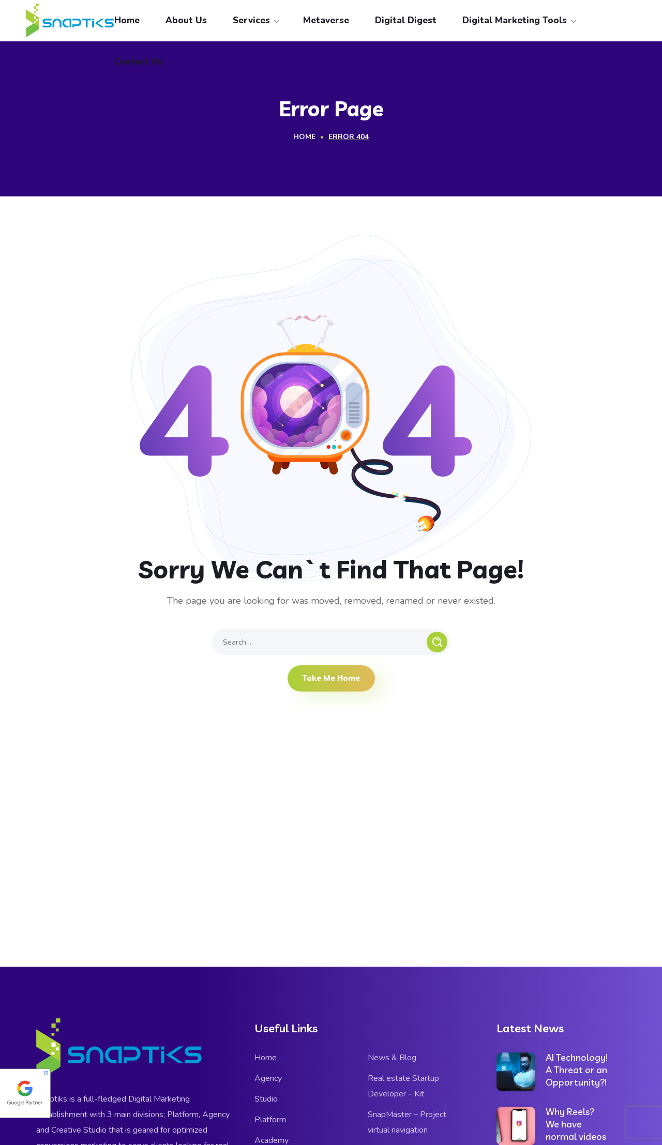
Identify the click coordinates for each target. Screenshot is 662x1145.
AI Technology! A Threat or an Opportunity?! (577, 1069)
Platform (270, 1119)
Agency (268, 1078)
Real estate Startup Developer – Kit (403, 1086)
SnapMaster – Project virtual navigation (407, 1122)
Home (304, 137)
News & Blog (392, 1057)
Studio (266, 1099)
